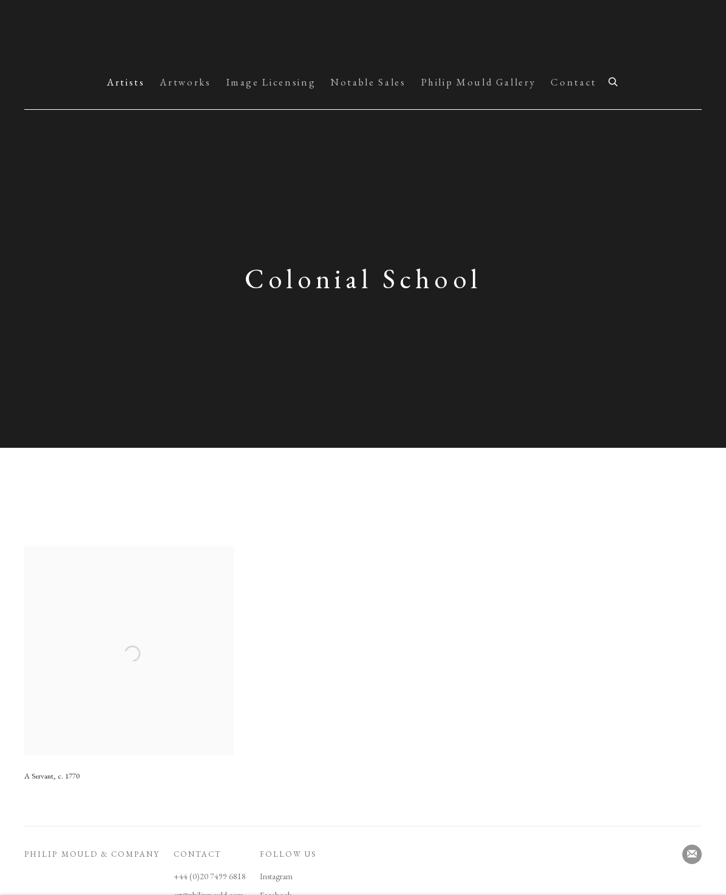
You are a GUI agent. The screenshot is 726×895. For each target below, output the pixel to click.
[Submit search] (613, 80)
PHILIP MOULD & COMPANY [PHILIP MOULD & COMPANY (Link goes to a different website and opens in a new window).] (92, 854)
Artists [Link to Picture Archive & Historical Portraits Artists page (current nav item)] (125, 82)
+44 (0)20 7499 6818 (210, 876)
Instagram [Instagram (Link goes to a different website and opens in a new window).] (276, 876)
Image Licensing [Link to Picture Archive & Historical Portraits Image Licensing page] (271, 82)
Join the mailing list (692, 854)
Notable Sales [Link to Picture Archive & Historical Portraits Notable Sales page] (368, 82)
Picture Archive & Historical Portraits (363, 35)
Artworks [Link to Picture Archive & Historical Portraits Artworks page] (185, 82)
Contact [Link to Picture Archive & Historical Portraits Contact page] (573, 82)
